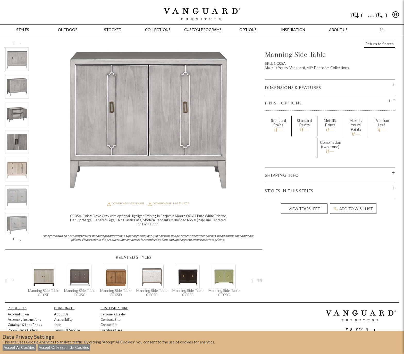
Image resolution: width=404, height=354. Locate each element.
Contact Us (108, 325)
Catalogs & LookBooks (25, 325)
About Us (61, 314)
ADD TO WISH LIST (353, 209)
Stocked (113, 30)
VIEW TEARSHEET (304, 209)
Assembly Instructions (24, 319)
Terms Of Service (67, 330)
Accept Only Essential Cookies (64, 347)
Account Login (18, 314)
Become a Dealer (113, 314)
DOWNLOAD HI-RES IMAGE (126, 203)
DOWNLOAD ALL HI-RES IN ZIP (168, 203)
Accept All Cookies (19, 347)
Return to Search (379, 44)
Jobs (57, 325)
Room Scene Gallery (23, 330)
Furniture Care (111, 330)
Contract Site (110, 319)
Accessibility (63, 319)
